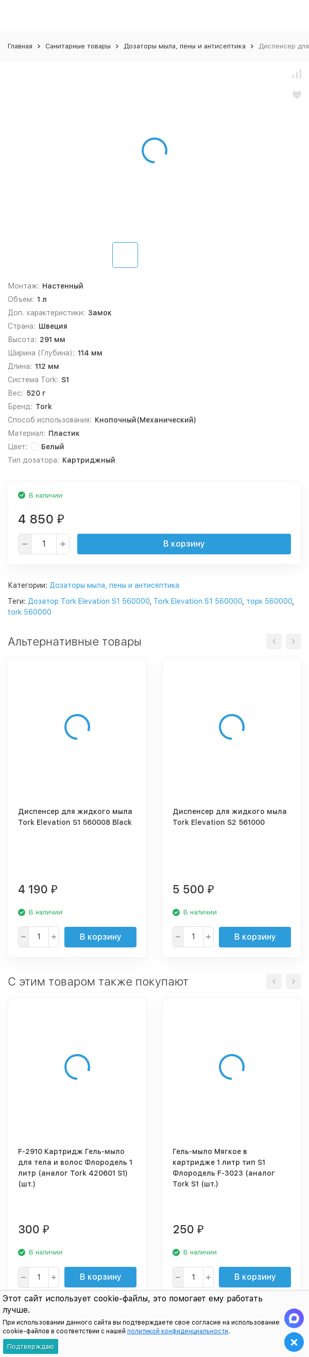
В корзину (184, 544)
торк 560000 (269, 601)
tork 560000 (30, 612)
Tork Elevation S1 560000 (197, 601)
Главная (20, 46)
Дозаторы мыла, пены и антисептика (185, 46)
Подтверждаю (30, 1346)
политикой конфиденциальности (177, 1331)
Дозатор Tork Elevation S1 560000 (88, 601)
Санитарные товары (78, 46)
